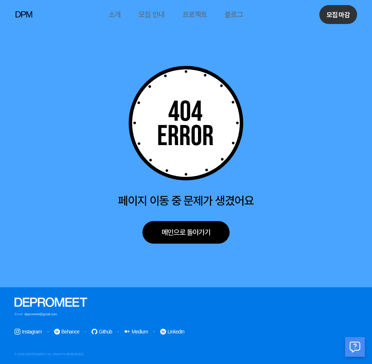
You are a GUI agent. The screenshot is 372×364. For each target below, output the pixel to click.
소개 (115, 14)
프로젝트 (194, 14)
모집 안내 (151, 14)
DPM (23, 14)
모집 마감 (338, 15)
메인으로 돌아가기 (186, 232)
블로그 (234, 14)
